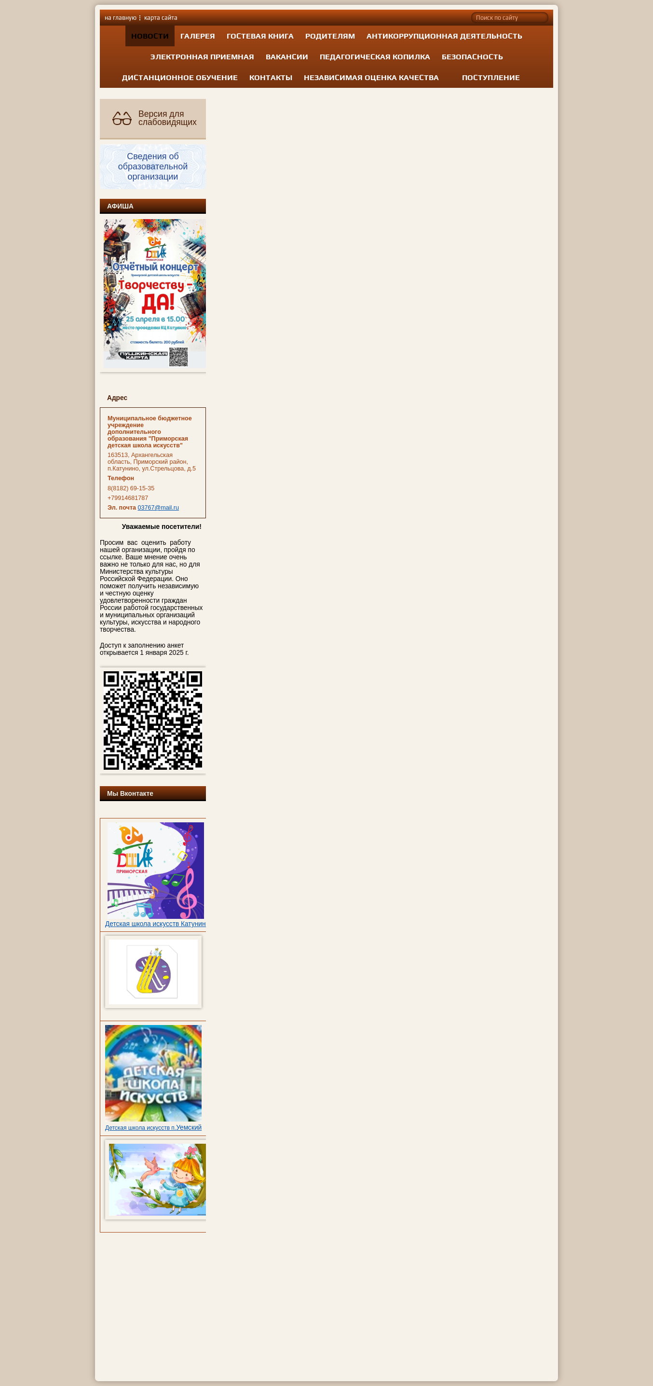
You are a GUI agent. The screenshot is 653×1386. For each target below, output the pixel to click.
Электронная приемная (202, 56)
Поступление (491, 77)
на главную (120, 17)
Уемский (189, 1127)
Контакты (270, 77)
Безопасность (472, 56)
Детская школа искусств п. (140, 1127)
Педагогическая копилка (375, 56)
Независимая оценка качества (371, 77)
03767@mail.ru (158, 507)
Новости (150, 36)
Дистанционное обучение (180, 77)
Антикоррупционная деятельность (444, 36)
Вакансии (287, 56)
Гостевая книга (260, 36)
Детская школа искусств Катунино (157, 924)
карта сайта (160, 17)
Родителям (330, 36)
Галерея (197, 36)
